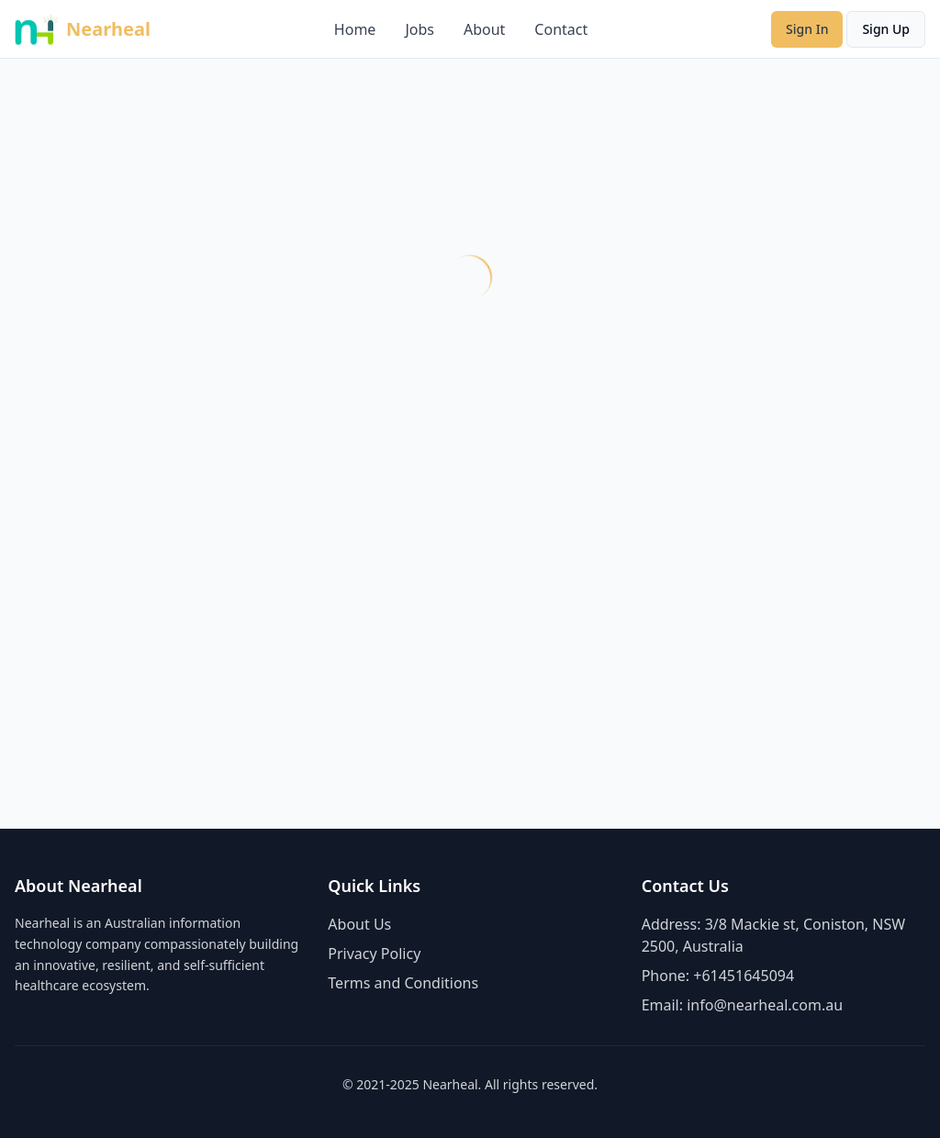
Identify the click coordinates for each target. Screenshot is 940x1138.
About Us (359, 924)
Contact (561, 29)
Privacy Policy (374, 953)
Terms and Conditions (403, 983)
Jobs (419, 29)
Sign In (807, 29)
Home (355, 29)
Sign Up (886, 29)
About (484, 29)
